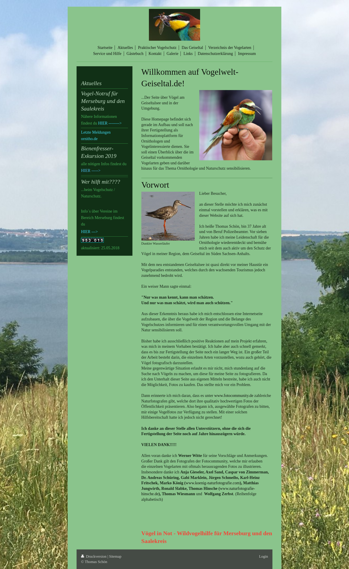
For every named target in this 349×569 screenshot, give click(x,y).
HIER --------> (110, 123)
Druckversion (94, 556)
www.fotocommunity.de (233, 395)
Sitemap (115, 556)
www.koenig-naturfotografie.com (213, 483)
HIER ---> (89, 231)
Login (263, 556)
